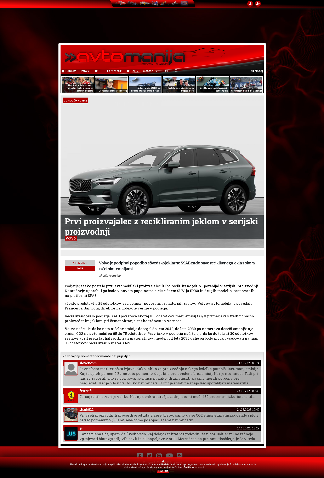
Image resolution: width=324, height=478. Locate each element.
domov (68, 100)
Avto (84, 71)
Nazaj (257, 71)
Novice (82, 100)
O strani (150, 71)
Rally (132, 71)
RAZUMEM (163, 470)
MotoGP (114, 71)
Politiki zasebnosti (194, 467)
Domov (68, 71)
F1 (98, 71)
